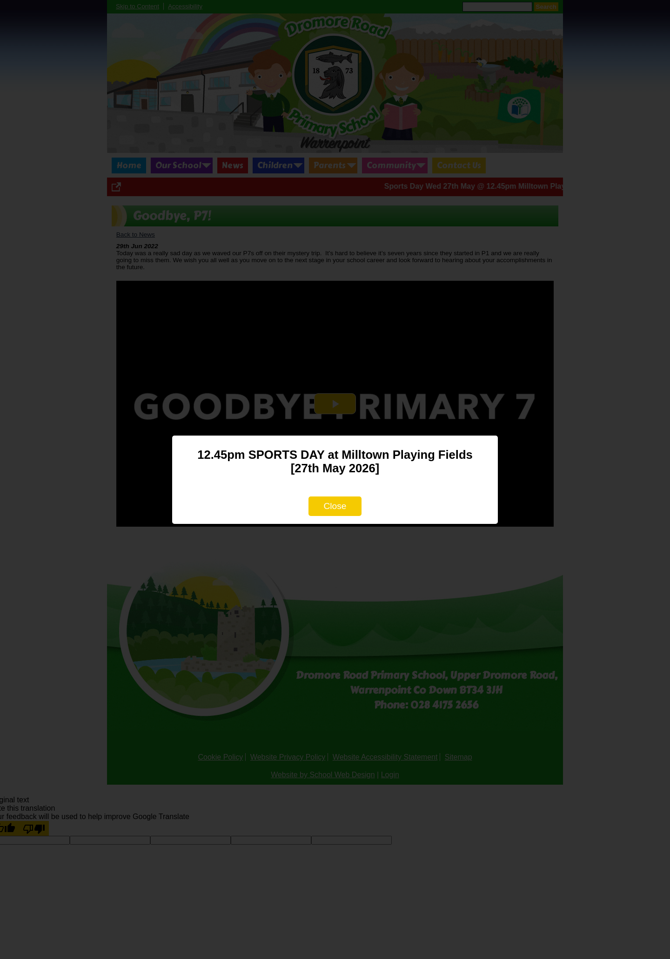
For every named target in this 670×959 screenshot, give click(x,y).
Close (334, 506)
